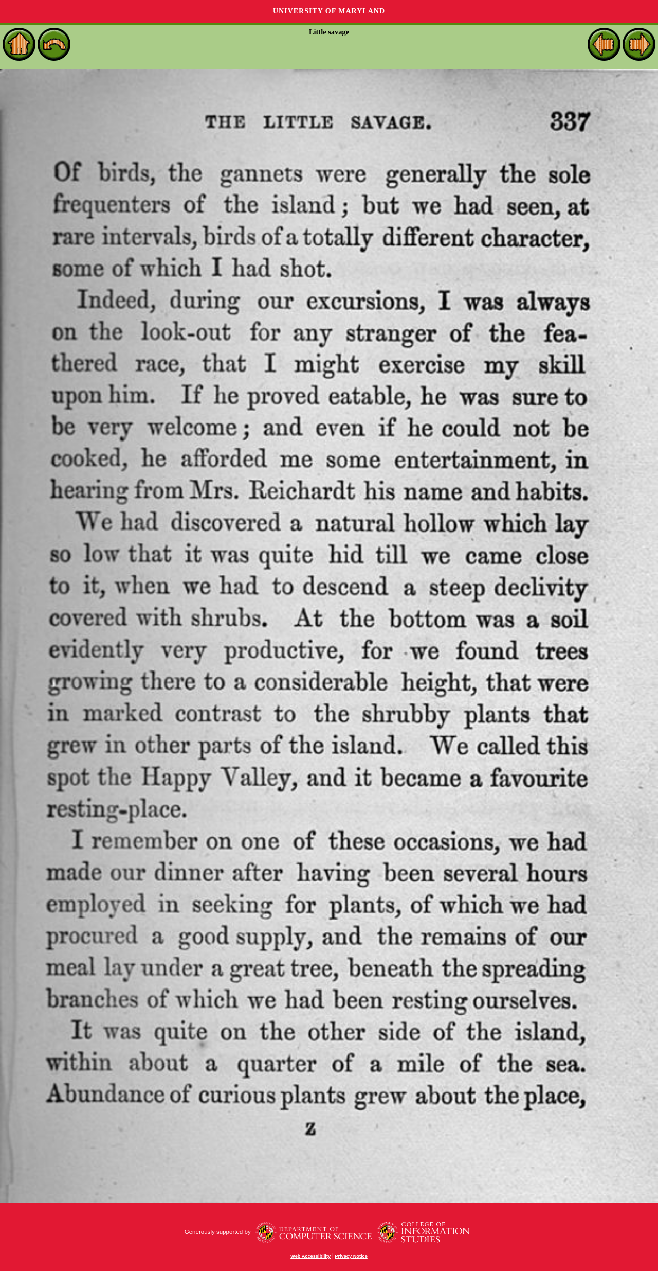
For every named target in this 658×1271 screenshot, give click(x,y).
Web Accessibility (310, 1256)
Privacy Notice (351, 1256)
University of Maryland (329, 11)
